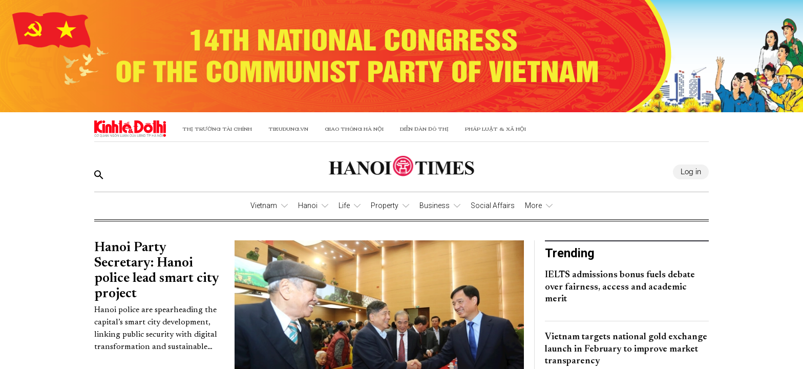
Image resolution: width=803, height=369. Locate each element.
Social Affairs (493, 205)
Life (344, 205)
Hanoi (308, 205)
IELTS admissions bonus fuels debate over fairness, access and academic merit (620, 287)
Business (434, 205)
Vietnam (263, 205)
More (533, 205)
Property (384, 205)
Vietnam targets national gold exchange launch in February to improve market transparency (626, 349)
